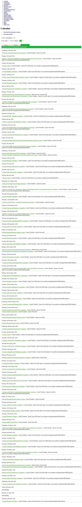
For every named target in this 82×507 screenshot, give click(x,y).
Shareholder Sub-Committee (11, 298)
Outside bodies (7, 15)
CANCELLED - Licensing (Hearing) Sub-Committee (18, 213)
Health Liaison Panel (9, 311)
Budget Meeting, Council (11, 410)
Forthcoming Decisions (9, 9)
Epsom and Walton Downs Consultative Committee (17, 251)
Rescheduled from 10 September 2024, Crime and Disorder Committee (22, 268)
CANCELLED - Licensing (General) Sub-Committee (18, 202)
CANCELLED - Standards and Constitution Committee (19, 392)
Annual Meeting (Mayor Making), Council (15, 77)
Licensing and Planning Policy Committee (15, 134)
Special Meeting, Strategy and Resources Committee (18, 109)
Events (25, 45)
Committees (7, 2)
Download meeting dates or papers (12, 32)
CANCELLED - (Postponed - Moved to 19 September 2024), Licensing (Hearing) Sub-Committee (30, 189)
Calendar (6, 1)
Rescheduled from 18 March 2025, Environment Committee (20, 452)
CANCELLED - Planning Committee (14, 340)
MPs (5, 22)
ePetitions (6, 8)
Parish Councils (7, 16)
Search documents (8, 17)
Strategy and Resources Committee (13, 166)
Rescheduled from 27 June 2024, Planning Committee (18, 127)
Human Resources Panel (10, 323)
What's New (7, 24)
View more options (8, 34)
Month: (3, 40)
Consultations (7, 4)
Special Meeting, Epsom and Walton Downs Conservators (22, 58)
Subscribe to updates (9, 19)
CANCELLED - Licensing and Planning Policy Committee (19, 101)
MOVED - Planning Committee (12, 116)
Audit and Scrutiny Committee (12, 172)
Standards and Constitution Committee (14, 88)
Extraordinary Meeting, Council (12, 459)
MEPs (5, 23)
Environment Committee (11, 257)
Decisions (6, 5)
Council (6, 65)
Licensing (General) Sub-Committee (14, 53)
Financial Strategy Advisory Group (13, 232)
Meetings (6, 13)
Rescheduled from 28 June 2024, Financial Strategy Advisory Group (22, 140)
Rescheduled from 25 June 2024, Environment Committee (19, 146)
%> (10, 38)
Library (5, 12)
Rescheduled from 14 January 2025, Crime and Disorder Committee (22, 428)
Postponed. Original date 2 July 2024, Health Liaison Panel (19, 155)
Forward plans (7, 11)
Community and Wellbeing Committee (14, 121)
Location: (3, 38)
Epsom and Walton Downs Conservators (15, 96)
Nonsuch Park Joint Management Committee (16, 94)
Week (6, 45)
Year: (13, 40)
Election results (7, 6)
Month (15, 45)
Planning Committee (9, 71)
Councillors (6, 20)
